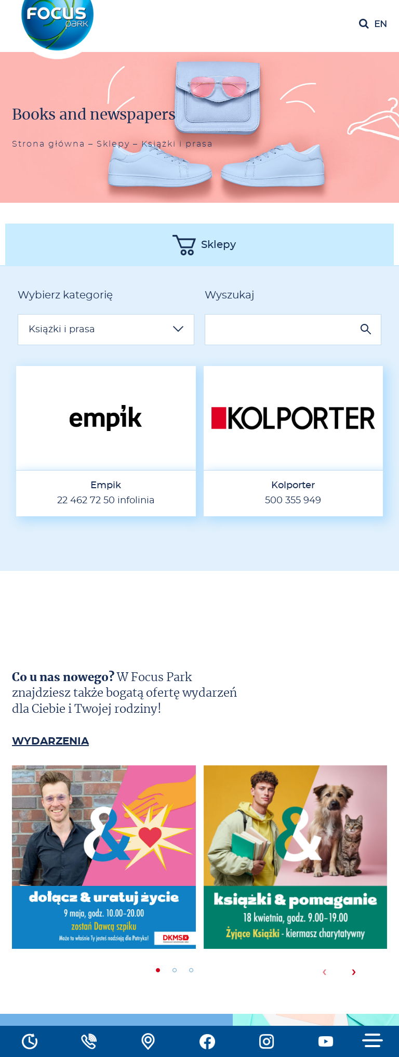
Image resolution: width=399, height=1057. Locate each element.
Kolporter (293, 485)
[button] (158, 970)
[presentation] (324, 972)
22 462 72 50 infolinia (106, 500)
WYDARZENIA (50, 741)
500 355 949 (293, 500)
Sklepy (113, 144)
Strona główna (48, 144)
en (380, 24)
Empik (105, 485)
